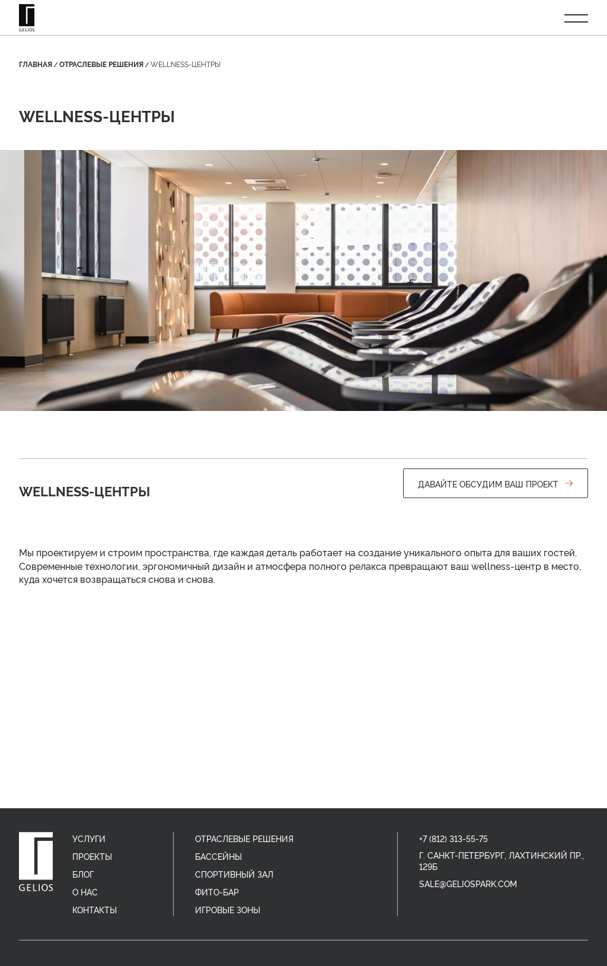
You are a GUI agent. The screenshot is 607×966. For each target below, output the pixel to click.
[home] (36, 861)
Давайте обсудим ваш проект (495, 483)
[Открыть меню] (576, 18)
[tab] (303, 399)
